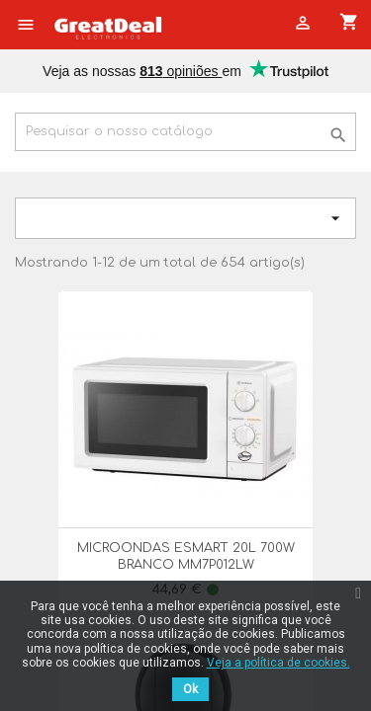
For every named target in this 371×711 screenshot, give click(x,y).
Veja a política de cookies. (278, 663)
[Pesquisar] (185, 132)
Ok (190, 689)
